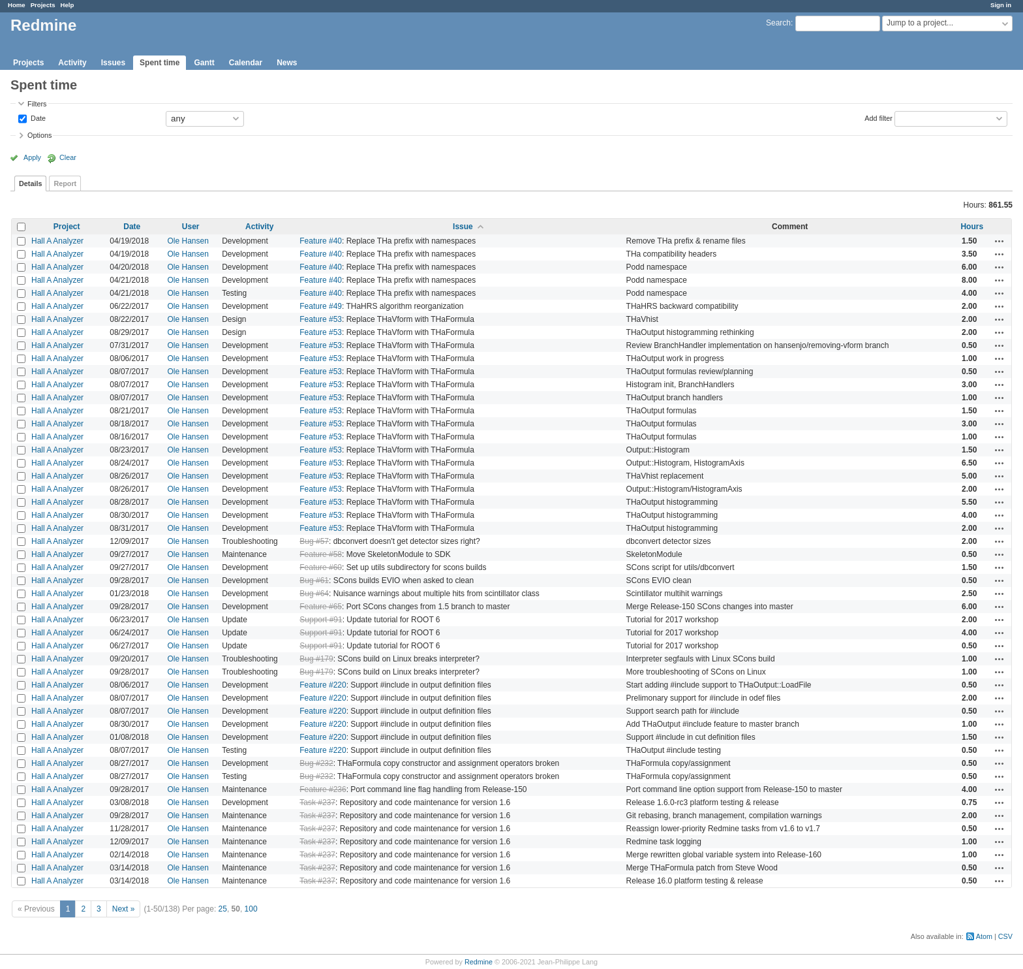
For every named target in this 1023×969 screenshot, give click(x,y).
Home (16, 4)
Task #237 (317, 802)
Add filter (878, 117)
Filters (36, 104)
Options (39, 135)
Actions (999, 241)
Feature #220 (322, 685)
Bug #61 (314, 580)
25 (223, 908)
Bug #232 (316, 763)
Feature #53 (320, 319)
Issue (463, 226)
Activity (72, 62)
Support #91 (320, 619)
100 (251, 908)
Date (37, 117)
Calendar (245, 62)
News (287, 62)
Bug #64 (314, 593)
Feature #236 (322, 789)
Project (66, 226)
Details (30, 183)
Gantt (204, 62)
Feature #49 (320, 306)
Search (778, 22)
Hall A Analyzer (57, 241)
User (191, 226)
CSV (1005, 936)
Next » (123, 908)
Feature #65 (320, 606)
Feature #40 (320, 241)
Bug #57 (314, 541)
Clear (67, 157)
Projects (43, 4)
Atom (984, 936)
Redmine (479, 962)
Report (64, 183)
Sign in (1000, 4)
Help (67, 4)
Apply (32, 157)
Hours (971, 226)
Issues (113, 62)
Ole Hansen (188, 241)
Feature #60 (320, 567)
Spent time (159, 62)
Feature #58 (320, 554)
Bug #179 (316, 658)
